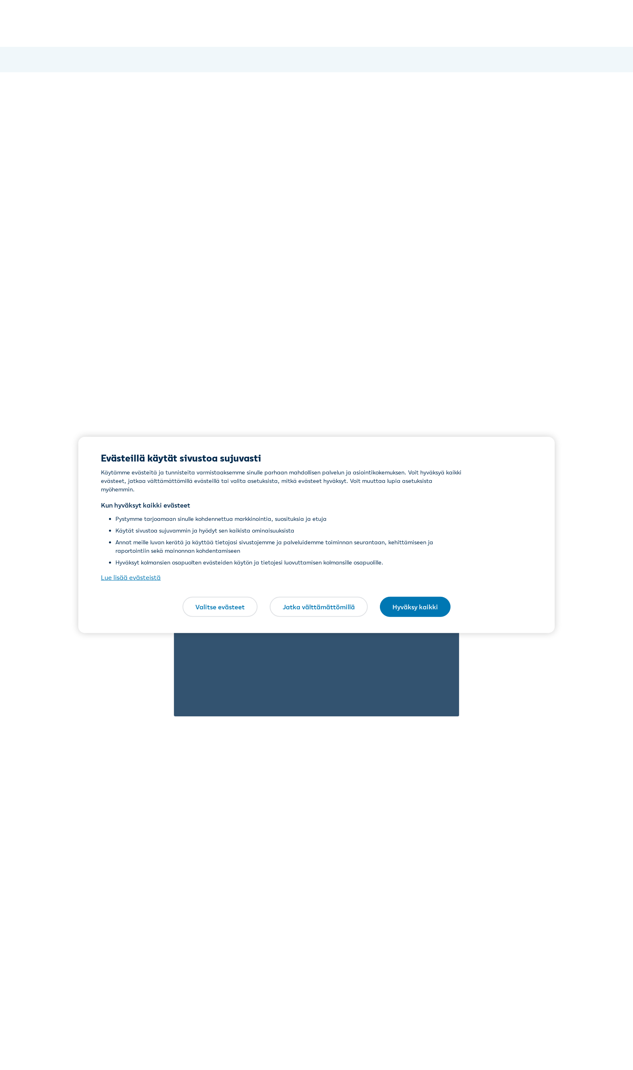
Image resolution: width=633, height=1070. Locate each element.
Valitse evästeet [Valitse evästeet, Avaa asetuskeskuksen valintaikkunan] (220, 606)
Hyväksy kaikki (415, 606)
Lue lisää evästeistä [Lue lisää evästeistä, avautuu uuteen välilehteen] (131, 577)
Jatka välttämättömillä (319, 606)
